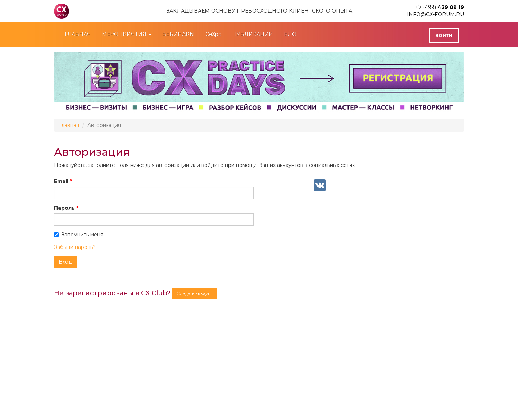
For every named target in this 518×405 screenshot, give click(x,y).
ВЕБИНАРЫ (178, 34)
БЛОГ (291, 34)
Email (61, 181)
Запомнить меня (78, 234)
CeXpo (213, 34)
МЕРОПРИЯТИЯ (126, 34)
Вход (65, 262)
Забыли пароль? (75, 247)
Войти (444, 35)
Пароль (64, 208)
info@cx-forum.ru (435, 14)
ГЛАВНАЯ (78, 34)
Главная (69, 125)
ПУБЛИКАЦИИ (252, 34)
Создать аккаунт (194, 293)
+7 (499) (439, 7)
